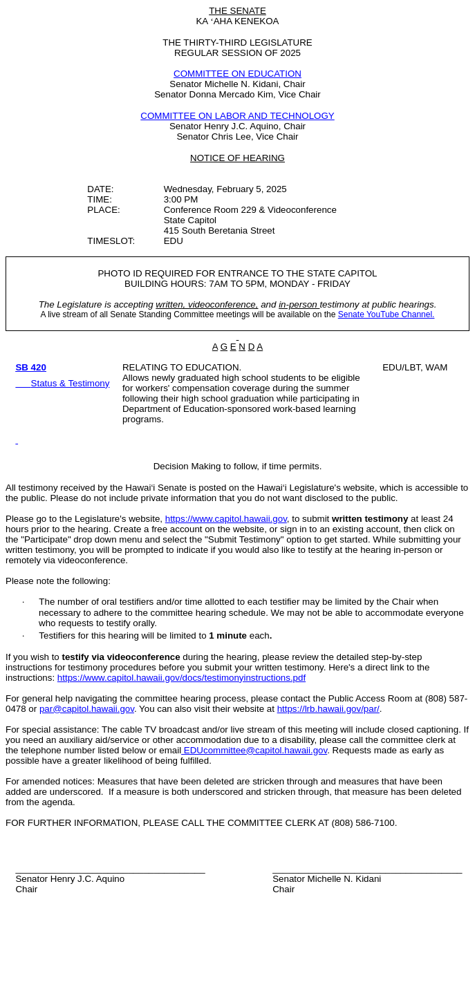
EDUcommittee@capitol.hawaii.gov (254, 750)
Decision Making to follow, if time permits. (237, 466)
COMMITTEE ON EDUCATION (237, 73)
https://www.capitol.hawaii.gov (226, 519)
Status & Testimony (70, 383)
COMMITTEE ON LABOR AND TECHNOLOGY (237, 116)
